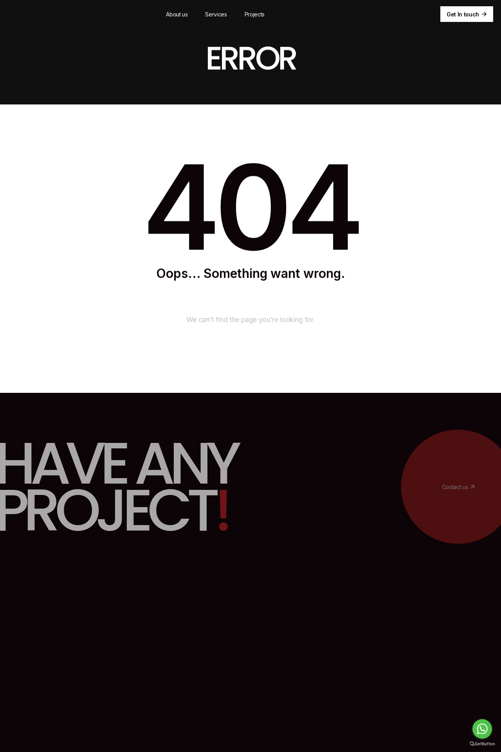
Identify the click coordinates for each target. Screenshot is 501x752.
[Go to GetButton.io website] (482, 744)
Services (216, 14)
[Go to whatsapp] (482, 729)
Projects (255, 14)
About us (176, 14)
